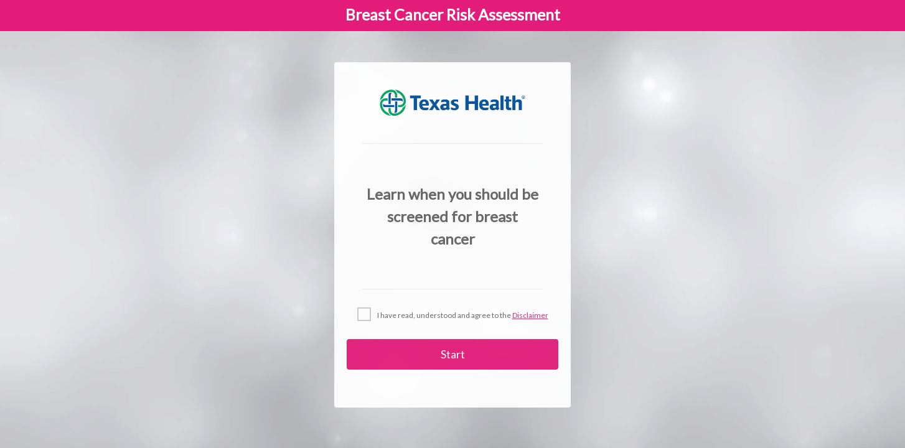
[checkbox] (453, 314)
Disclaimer (530, 315)
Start (453, 354)
